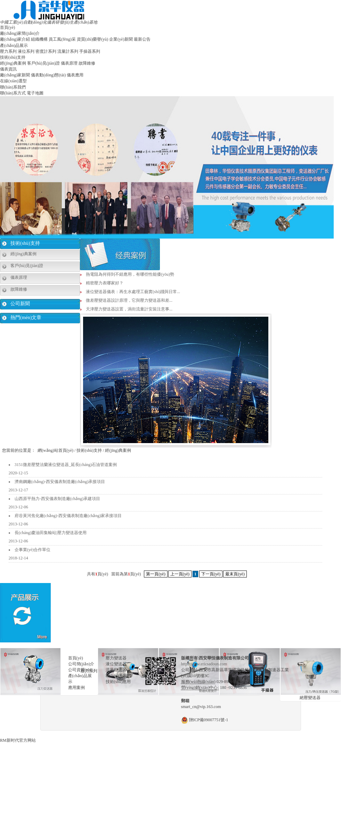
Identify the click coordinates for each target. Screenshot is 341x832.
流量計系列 (67, 51)
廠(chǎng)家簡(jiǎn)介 (20, 33)
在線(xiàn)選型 (13, 80)
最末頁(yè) (234, 574)
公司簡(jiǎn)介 (81, 664)
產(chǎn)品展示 (14, 45)
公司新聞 (20, 303)
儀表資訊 (8, 69)
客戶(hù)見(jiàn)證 (43, 63)
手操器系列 (89, 51)
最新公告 (142, 39)
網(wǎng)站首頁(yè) (55, 450)
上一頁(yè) (179, 574)
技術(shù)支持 (12, 57)
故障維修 (87, 63)
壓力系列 (8, 51)
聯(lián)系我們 (13, 87)
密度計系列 (45, 51)
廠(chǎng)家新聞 (15, 75)
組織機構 (39, 39)
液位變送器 (116, 664)
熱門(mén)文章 (25, 317)
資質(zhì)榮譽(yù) (92, 39)
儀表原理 (69, 63)
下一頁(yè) (210, 574)
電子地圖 (35, 93)
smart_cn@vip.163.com (201, 706)
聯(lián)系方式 (13, 93)
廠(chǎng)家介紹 (15, 39)
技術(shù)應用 (118, 681)
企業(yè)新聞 (120, 39)
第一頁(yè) (155, 574)
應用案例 (76, 687)
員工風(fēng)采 (62, 39)
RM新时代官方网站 (18, 740)
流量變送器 (116, 669)
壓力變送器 (116, 658)
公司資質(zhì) (80, 669)
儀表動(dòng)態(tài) (48, 75)
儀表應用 (75, 75)
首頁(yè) (7, 27)
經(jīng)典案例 (13, 63)
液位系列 (26, 51)
